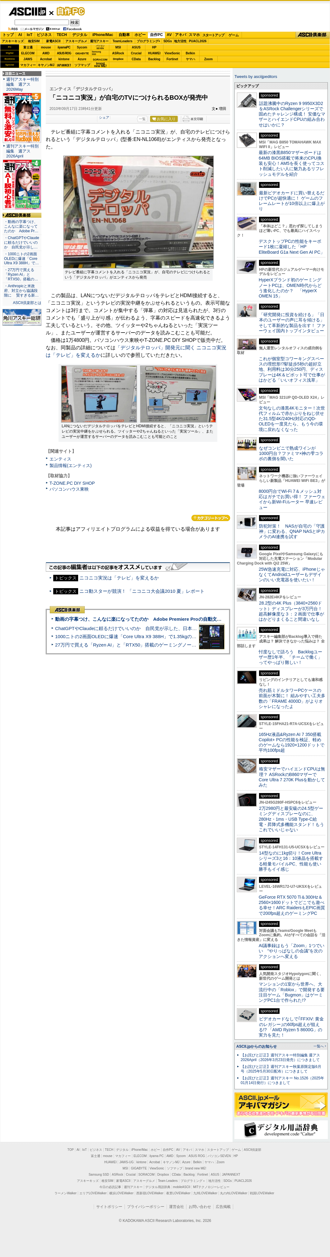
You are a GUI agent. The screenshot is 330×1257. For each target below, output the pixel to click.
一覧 (142, 119)
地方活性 (180, 41)
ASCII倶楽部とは (27, 303)
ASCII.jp (27, 11)
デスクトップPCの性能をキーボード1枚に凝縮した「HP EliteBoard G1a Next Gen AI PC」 (292, 247)
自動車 (124, 35)
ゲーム (234, 35)
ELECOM (28, 53)
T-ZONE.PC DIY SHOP (72, 483)
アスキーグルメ (76, 41)
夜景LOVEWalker (178, 1193)
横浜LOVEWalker (121, 1193)
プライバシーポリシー (145, 1207)
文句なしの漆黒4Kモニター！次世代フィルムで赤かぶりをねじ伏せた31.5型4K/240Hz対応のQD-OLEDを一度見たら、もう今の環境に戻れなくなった (292, 419)
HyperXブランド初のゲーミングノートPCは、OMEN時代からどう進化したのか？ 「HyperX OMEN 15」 (290, 287)
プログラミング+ (148, 41)
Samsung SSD (99, 1174)
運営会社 (176, 1207)
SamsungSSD (96, 53)
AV (169, 35)
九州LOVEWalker (205, 1193)
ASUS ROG (64, 53)
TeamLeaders (123, 41)
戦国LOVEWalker (262, 1193)
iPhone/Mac (102, 35)
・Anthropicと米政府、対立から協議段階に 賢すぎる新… (21, 290)
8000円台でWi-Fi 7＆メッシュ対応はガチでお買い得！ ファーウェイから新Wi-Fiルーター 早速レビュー (292, 499)
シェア (104, 117)
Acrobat (46, 59)
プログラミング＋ (193, 1180)
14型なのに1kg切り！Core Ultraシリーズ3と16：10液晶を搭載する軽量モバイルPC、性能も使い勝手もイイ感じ (291, 861)
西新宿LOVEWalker (149, 1193)
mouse (46, 47)
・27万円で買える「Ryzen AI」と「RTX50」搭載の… (21, 274)
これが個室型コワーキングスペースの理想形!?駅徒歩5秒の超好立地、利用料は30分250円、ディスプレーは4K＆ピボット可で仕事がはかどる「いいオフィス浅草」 (292, 369)
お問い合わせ (200, 1207)
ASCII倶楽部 (312, 35)
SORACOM (147, 1174)
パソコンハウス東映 (69, 489)
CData (136, 59)
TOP (71, 1149)
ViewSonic (172, 53)
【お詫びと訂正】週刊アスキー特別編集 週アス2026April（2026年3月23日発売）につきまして (280, 1057)
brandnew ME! (100, 65)
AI (20, 35)
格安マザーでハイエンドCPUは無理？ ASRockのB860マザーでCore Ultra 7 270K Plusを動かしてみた (292, 776)
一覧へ (319, 1046)
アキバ (180, 35)
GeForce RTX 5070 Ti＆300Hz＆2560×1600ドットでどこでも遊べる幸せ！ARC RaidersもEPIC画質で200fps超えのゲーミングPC (292, 905)
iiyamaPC (64, 47)
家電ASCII (53, 41)
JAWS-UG (126, 1162)
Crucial (136, 53)
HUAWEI (154, 53)
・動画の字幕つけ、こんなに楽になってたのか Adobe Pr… (21, 226)
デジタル (79, 35)
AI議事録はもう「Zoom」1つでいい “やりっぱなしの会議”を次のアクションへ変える (291, 951)
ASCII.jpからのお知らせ (256, 1046)
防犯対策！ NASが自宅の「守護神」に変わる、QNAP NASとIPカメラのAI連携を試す (292, 531)
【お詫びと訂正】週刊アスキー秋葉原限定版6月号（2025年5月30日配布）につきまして (281, 1068)
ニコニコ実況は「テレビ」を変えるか (119, 577)
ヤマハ (190, 59)
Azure (82, 59)
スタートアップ (213, 35)
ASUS (136, 47)
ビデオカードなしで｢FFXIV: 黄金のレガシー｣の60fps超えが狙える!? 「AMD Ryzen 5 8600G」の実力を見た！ (291, 1026)
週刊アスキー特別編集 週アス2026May (22, 84)
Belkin (190, 53)
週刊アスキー (99, 41)
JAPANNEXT (64, 65)
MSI (118, 47)
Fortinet (172, 59)
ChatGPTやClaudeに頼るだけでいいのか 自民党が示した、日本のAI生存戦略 (137, 628)
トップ (8, 35)
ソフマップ (82, 65)
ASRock (118, 53)
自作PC (68, 11)
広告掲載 (223, 1207)
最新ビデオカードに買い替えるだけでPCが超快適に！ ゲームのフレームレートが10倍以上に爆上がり (292, 200)
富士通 (28, 47)
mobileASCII (182, 1187)
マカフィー (28, 65)
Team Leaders (167, 1180)
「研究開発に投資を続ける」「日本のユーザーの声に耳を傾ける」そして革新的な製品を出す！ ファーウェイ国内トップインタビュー (292, 322)
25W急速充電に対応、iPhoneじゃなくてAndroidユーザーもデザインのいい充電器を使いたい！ (292, 575)
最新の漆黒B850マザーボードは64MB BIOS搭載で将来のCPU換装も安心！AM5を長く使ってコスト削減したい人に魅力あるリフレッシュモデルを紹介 (291, 163)
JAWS (27, 59)
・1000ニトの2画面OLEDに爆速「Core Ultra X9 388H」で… (21, 258)
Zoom (208, 59)
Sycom (82, 47)
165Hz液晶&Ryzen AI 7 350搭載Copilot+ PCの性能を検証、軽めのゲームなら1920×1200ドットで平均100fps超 (291, 742)
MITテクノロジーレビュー (211, 1187)
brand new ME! (195, 1168)
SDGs (167, 41)
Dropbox (118, 59)
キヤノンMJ (46, 65)
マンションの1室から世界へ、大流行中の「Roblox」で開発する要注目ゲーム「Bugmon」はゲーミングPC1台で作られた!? (292, 992)
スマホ (194, 35)
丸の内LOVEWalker (233, 1193)
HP (154, 47)
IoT (29, 35)
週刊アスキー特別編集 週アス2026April (22, 151)
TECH (62, 35)
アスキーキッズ (13, 41)
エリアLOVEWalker (92, 1193)
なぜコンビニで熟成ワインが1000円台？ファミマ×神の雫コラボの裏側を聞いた (291, 453)
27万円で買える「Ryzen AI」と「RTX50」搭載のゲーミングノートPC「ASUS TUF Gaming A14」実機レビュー (172, 644)
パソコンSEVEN (100, 47)
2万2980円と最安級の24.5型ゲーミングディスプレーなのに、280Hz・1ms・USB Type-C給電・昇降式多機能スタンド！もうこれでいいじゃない (291, 819)
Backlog (154, 59)
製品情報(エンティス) (71, 465)
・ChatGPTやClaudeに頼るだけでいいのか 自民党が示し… (21, 242)
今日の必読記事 (110, 1187)
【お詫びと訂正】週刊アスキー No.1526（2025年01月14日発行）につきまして (282, 1080)
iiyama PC (156, 1156)
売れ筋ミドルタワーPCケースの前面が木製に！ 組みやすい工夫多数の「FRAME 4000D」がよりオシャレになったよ (292, 698)
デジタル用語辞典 (157, 1187)
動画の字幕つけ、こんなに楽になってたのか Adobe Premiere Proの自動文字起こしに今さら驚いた (161, 619)
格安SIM (34, 41)
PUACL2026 (198, 41)
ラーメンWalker (65, 1193)
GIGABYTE (82, 53)
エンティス (60, 458)
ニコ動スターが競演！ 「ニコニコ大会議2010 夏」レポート (142, 591)
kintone (64, 59)
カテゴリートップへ (210, 518)
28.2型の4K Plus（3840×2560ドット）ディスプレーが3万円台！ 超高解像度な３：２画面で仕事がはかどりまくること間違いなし (291, 611)
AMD (46, 53)
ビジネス (44, 35)
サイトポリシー (109, 1207)
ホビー (140, 35)
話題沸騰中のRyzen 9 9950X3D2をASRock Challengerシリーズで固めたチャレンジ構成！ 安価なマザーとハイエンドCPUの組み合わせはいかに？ (292, 114)
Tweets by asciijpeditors (255, 76)
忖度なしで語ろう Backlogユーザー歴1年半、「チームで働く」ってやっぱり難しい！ (290, 657)
